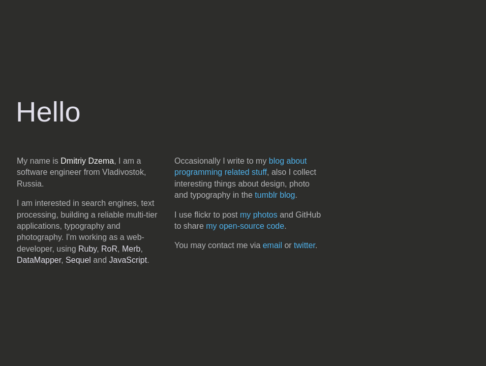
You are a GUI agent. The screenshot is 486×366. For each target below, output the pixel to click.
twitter (304, 245)
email (272, 245)
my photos (259, 214)
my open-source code (245, 226)
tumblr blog (275, 195)
